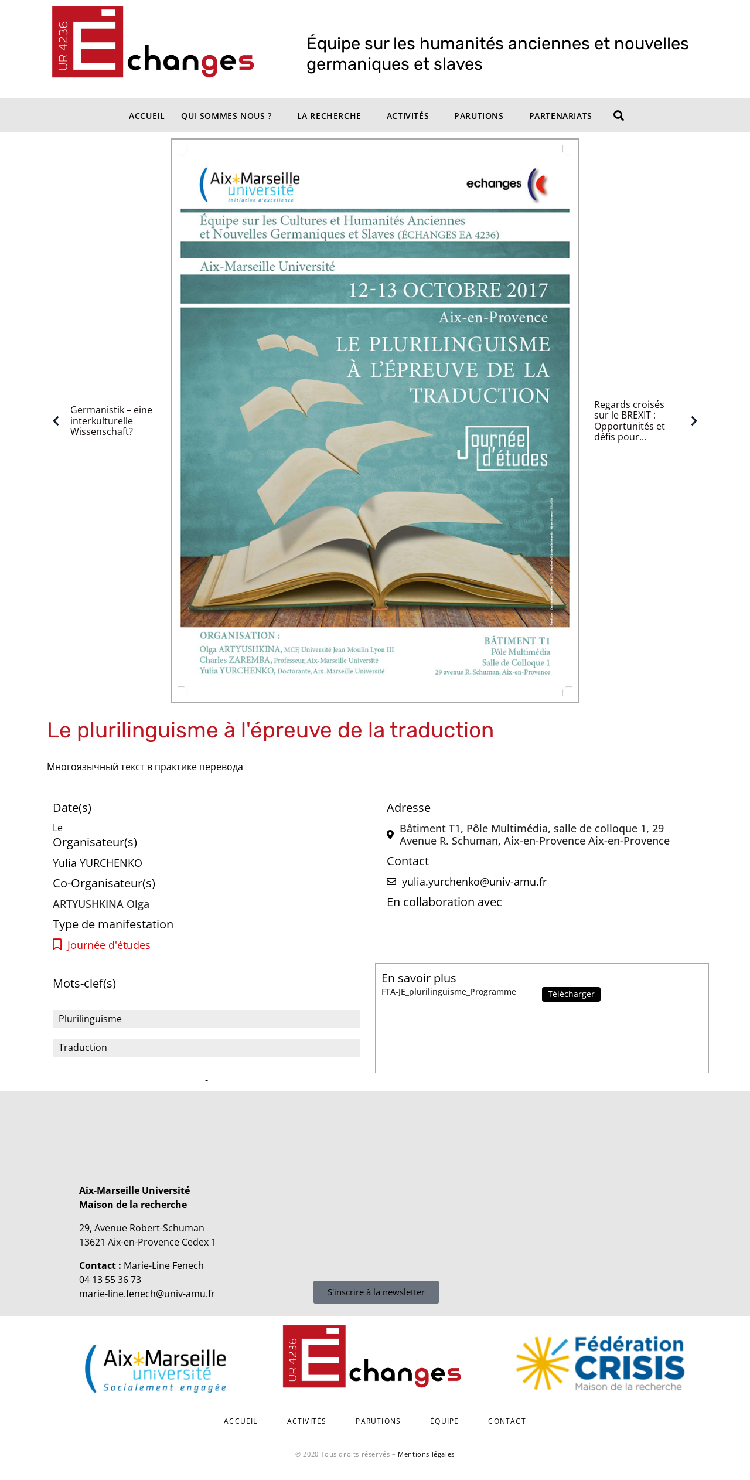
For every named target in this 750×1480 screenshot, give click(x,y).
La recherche (329, 115)
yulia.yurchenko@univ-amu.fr (474, 882)
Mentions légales (426, 1454)
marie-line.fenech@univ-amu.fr (147, 1293)
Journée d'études (109, 945)
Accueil (147, 115)
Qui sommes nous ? (226, 115)
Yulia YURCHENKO (97, 863)
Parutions (478, 115)
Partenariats (560, 115)
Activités (408, 115)
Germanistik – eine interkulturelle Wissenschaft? (99, 420)
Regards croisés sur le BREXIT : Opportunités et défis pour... (648, 421)
